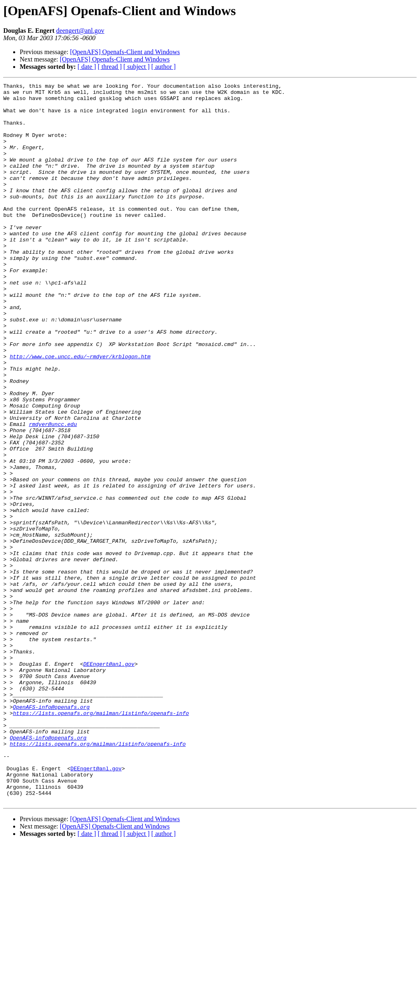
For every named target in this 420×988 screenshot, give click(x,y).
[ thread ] (110, 66)
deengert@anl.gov (80, 30)
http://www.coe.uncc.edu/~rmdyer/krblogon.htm (80, 411)
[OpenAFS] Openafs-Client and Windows (125, 51)
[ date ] (87, 66)
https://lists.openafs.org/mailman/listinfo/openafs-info (101, 839)
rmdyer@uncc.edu (53, 492)
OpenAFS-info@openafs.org (51, 832)
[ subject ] (136, 66)
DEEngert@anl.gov (109, 780)
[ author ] (163, 66)
